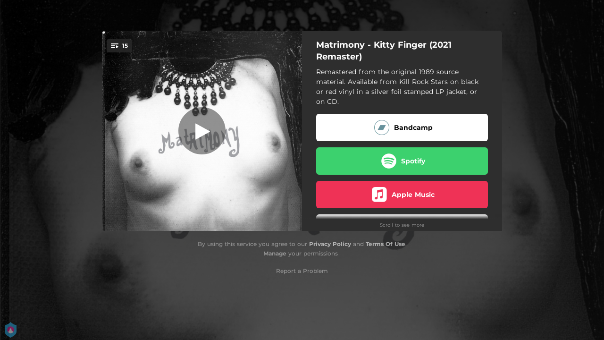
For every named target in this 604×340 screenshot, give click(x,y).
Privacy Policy (330, 243)
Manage (274, 253)
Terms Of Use (385, 243)
